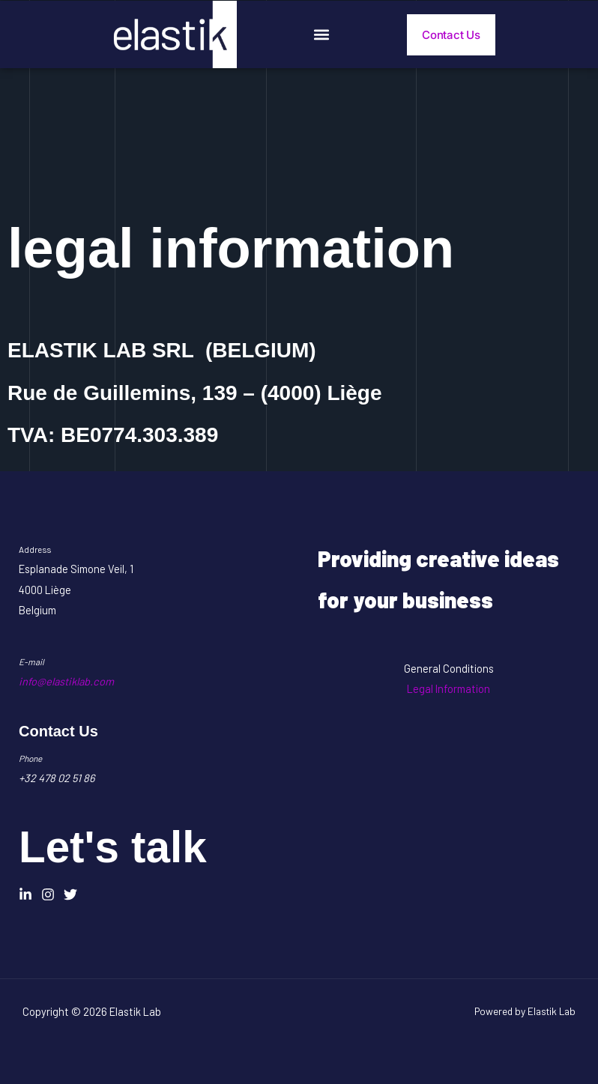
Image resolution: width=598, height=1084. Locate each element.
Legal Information (448, 688)
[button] (321, 34)
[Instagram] (48, 894)
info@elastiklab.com (66, 681)
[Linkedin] (25, 894)
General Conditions (449, 668)
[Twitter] (70, 894)
